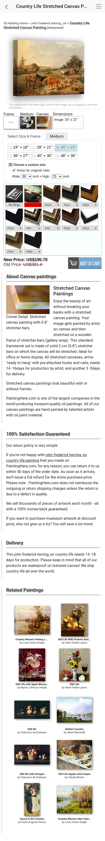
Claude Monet (76, 777)
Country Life (79, 23)
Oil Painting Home (16, 23)
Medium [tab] (56, 136)
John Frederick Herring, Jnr (49, 23)
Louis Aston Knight (33, 642)
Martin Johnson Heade (33, 687)
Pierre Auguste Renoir (33, 822)
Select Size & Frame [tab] (24, 136)
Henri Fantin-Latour (76, 642)
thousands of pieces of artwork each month (55, 503)
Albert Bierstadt (76, 732)
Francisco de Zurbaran (34, 732)
